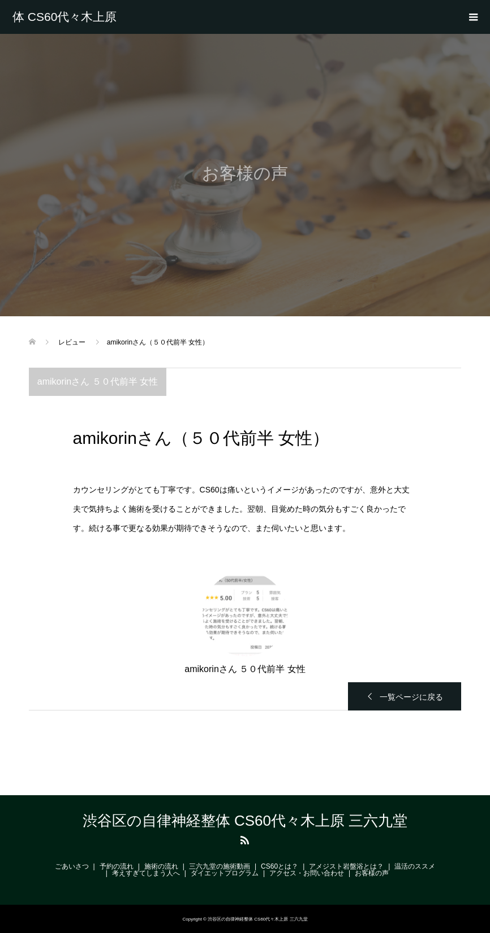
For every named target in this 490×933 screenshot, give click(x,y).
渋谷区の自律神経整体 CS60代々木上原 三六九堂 (66, 17)
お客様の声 (372, 873)
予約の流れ (117, 866)
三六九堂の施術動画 (219, 866)
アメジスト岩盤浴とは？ (346, 866)
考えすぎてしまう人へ (146, 873)
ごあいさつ (72, 866)
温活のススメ (414, 866)
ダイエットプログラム (225, 873)
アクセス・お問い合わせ (306, 873)
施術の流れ (161, 866)
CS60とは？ (279, 866)
